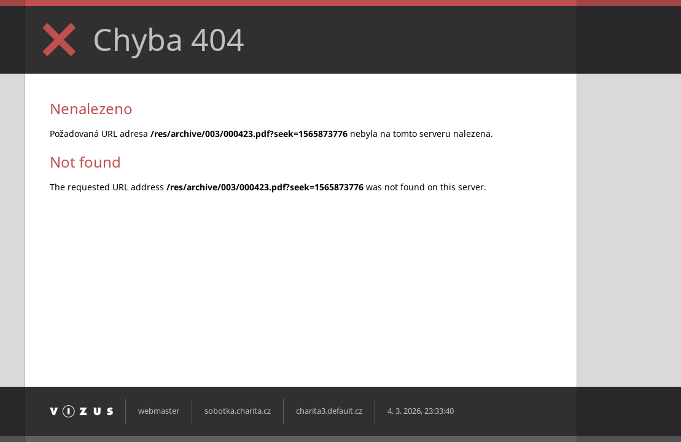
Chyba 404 (168, 39)
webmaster (158, 411)
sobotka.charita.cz (237, 411)
